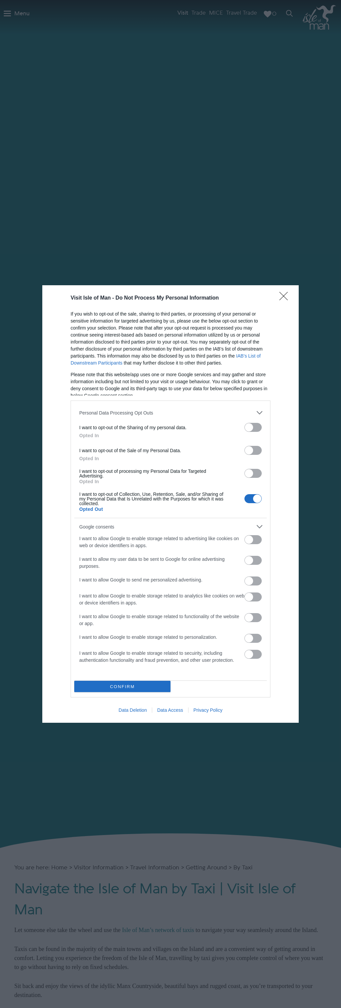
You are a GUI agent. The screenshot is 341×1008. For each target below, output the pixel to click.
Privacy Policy (207, 710)
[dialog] (170, 504)
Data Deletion (133, 710)
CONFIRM (122, 686)
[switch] (253, 427)
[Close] (285, 298)
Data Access (170, 710)
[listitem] (170, 412)
